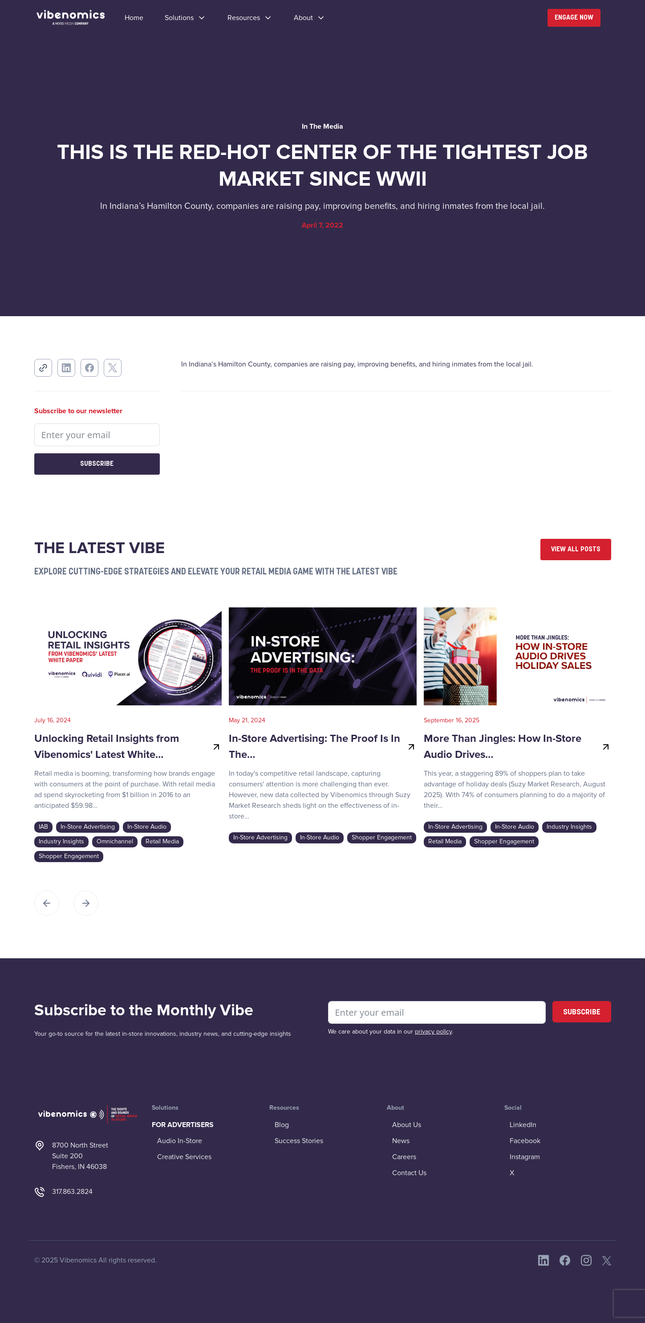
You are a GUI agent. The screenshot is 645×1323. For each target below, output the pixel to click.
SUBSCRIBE (581, 1012)
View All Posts (575, 549)
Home (134, 17)
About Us (406, 1124)
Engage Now (574, 17)
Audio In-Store (179, 1140)
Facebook (525, 1140)
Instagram (525, 1156)
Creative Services (184, 1156)
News (401, 1140)
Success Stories (299, 1140)
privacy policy (433, 1032)
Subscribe (97, 464)
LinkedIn (523, 1124)
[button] (185, 18)
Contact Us (409, 1172)
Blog (282, 1124)
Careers (404, 1156)
